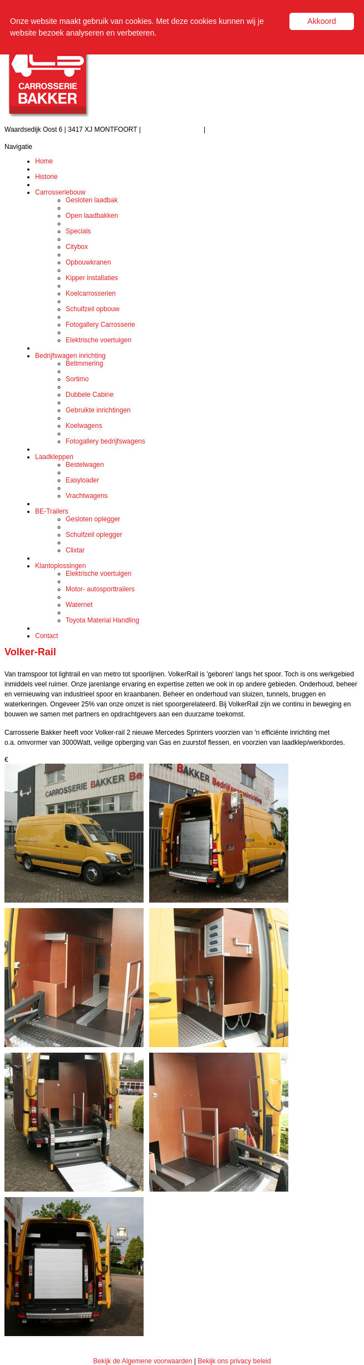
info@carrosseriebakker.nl (245, 129)
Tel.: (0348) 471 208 (173, 129)
